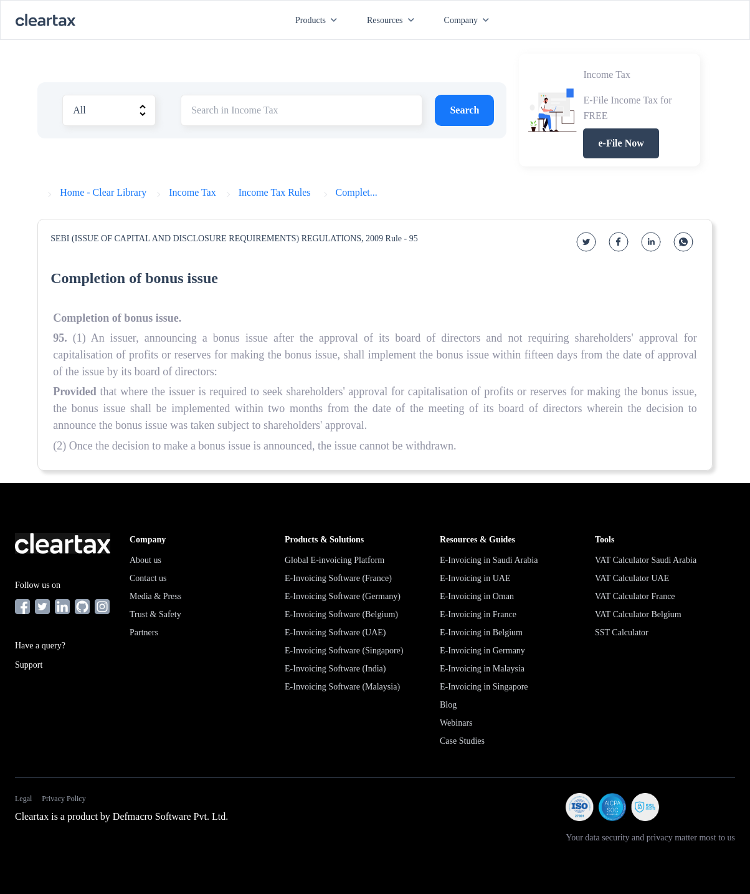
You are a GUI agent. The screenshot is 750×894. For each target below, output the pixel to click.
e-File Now (620, 143)
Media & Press (155, 596)
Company (469, 20)
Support (28, 665)
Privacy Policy (63, 798)
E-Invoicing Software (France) (338, 578)
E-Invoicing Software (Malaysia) (342, 686)
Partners (144, 632)
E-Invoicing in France (478, 614)
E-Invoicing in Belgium (481, 632)
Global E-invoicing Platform (334, 560)
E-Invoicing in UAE (475, 578)
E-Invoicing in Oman (477, 596)
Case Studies (462, 741)
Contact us (148, 578)
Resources (393, 20)
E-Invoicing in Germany (482, 650)
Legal (23, 798)
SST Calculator (621, 632)
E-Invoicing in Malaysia (482, 668)
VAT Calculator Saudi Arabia (645, 560)
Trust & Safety (155, 614)
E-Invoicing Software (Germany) (343, 596)
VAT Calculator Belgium (638, 614)
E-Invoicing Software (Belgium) (341, 614)
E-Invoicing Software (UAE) (335, 632)
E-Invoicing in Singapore (484, 686)
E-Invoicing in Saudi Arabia (489, 560)
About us (145, 560)
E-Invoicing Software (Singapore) (344, 650)
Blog (448, 704)
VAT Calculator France (635, 596)
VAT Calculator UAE (632, 578)
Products (318, 20)
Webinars (456, 723)
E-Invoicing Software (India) (335, 668)
